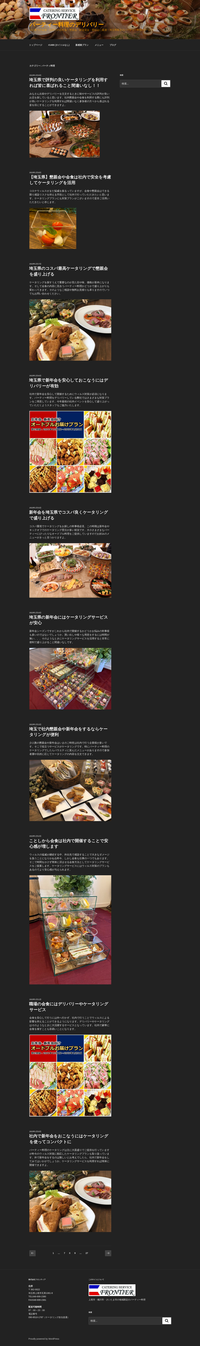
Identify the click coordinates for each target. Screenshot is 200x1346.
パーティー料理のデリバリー (66, 24)
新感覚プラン (82, 45)
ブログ (113, 45)
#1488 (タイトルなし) (58, 45)
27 (86, 1253)
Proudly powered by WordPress (43, 1339)
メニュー (99, 45)
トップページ (35, 45)
